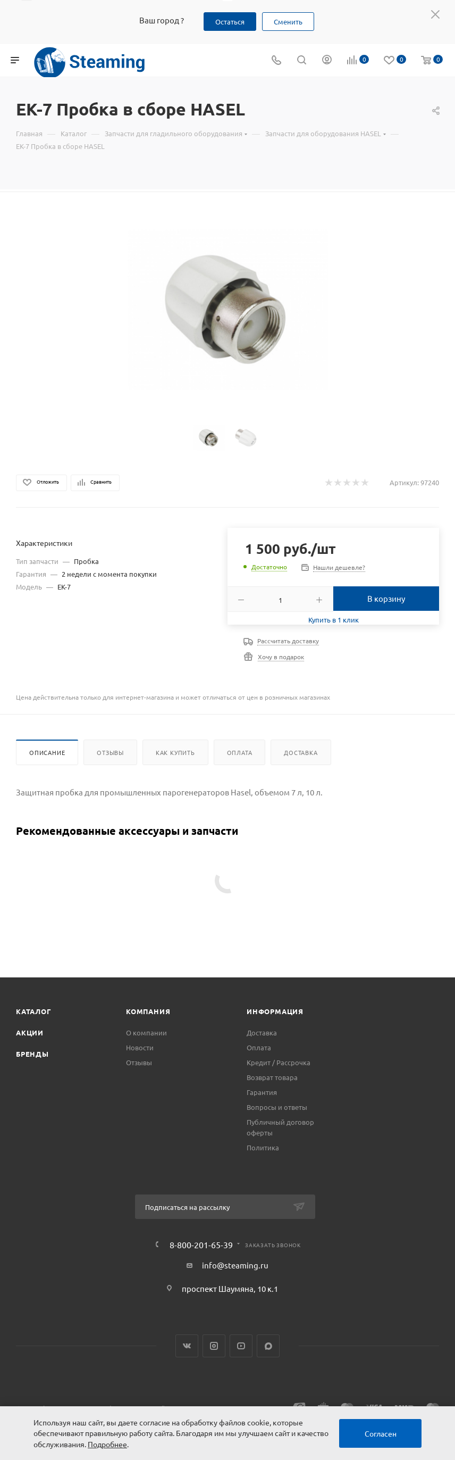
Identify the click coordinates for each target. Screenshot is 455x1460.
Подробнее (107, 1444)
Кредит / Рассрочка (278, 1062)
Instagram (214, 1345)
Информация (275, 1011)
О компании (146, 1032)
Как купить (175, 752)
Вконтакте (186, 1345)
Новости (140, 1047)
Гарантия (262, 1092)
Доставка (300, 752)
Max (268, 1345)
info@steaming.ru (235, 1265)
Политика (263, 1147)
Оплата (239, 752)
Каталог (34, 1011)
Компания (148, 1011)
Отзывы (110, 752)
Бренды (32, 1053)
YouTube (241, 1345)
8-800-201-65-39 (201, 1244)
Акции (30, 1032)
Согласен (381, 1433)
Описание (47, 752)
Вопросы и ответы (277, 1106)
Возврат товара (272, 1077)
